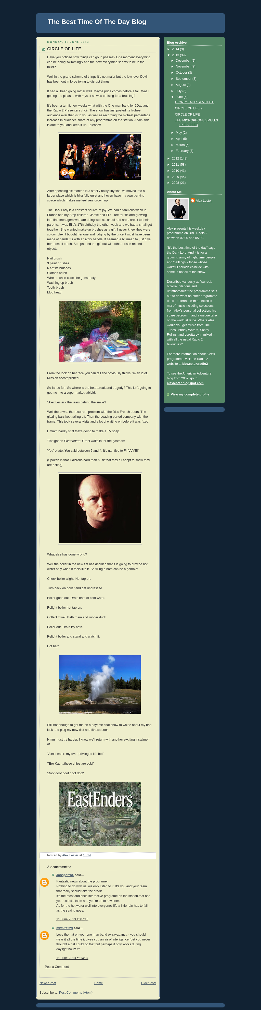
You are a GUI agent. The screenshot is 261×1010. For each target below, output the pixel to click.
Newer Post (48, 983)
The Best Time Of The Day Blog (97, 22)
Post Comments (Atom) (76, 992)
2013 (176, 55)
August (181, 85)
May (179, 132)
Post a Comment (57, 967)
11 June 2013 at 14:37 (72, 958)
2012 (176, 158)
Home (98, 983)
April (179, 139)
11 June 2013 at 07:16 (72, 919)
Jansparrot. (65, 875)
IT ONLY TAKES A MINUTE (194, 102)
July (179, 91)
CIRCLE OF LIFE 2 (189, 108)
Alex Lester (204, 200)
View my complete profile (190, 394)
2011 (176, 164)
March (181, 145)
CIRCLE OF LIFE (187, 114)
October (182, 72)
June (180, 97)
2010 (176, 171)
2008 (176, 183)
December (184, 60)
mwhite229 (64, 928)
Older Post (148, 983)
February (183, 151)
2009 (176, 177)
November (184, 66)
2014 (176, 49)
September (184, 79)
